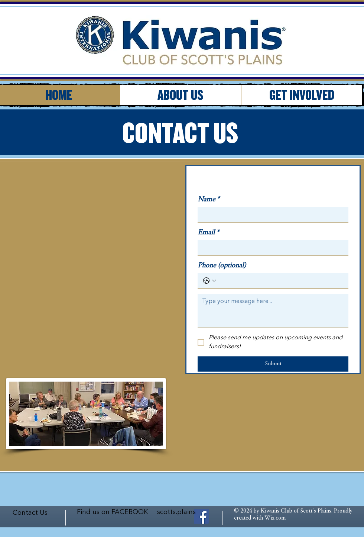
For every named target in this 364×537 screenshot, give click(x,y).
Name (209, 199)
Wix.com (275, 518)
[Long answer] (273, 310)
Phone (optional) (222, 266)
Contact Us (30, 513)
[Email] (271, 247)
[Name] (271, 214)
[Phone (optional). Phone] (280, 280)
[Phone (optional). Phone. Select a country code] (209, 280)
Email (208, 232)
